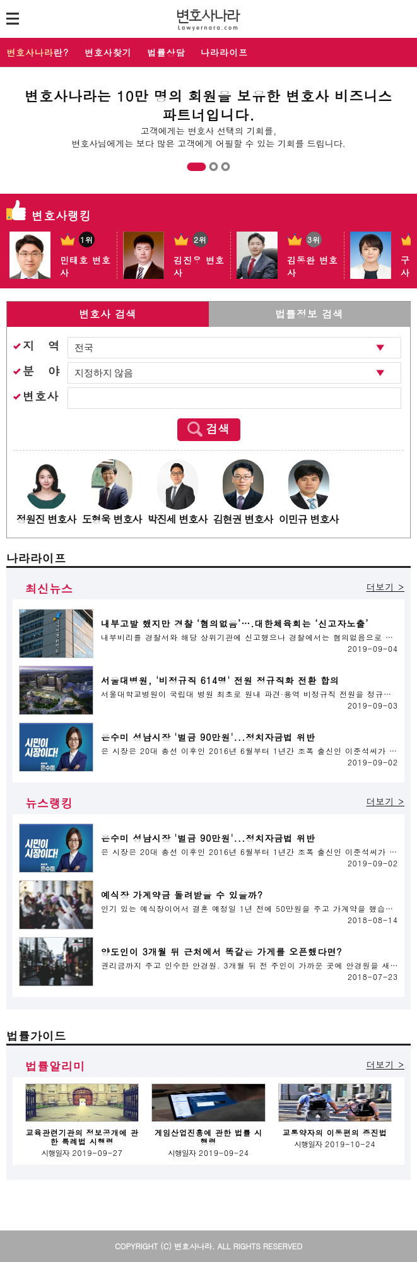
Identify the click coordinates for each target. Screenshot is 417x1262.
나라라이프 (224, 52)
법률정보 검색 (309, 314)
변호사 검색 (107, 314)
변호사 (41, 396)
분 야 (41, 371)
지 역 (41, 345)
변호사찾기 (108, 52)
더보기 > (385, 587)
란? (37, 52)
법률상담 (166, 52)
